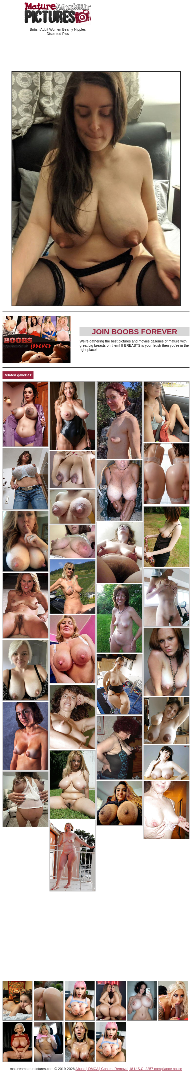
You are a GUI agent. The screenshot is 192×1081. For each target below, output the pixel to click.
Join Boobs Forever (134, 331)
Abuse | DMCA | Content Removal (102, 1069)
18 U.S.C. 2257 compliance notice (155, 1069)
